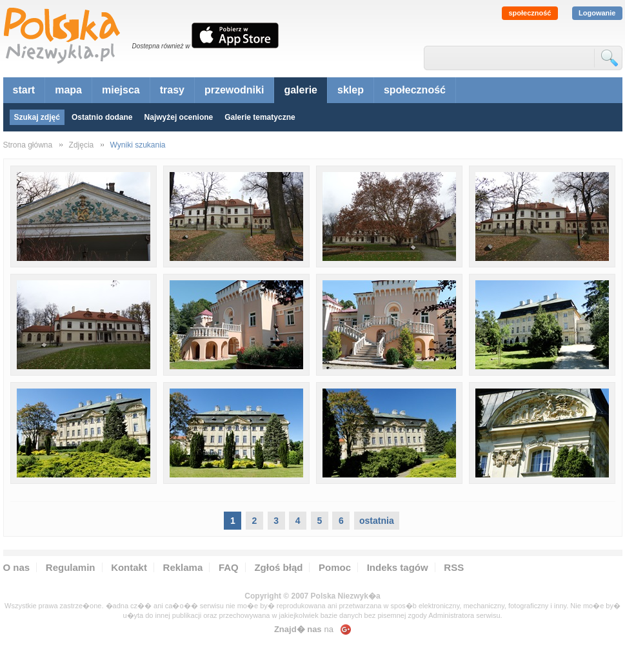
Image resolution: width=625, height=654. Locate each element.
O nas (16, 567)
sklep (350, 89)
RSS (454, 567)
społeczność (529, 13)
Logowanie (597, 13)
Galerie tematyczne (259, 117)
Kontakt (129, 567)
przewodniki (234, 89)
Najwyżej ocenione (178, 117)
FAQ (229, 567)
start (24, 89)
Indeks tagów (397, 567)
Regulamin (70, 567)
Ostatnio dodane (102, 117)
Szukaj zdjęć (37, 117)
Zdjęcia (81, 145)
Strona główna (28, 145)
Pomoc (335, 567)
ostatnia (376, 520)
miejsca (121, 89)
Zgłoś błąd (278, 567)
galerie (300, 89)
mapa (68, 89)
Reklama (183, 567)
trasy (172, 89)
